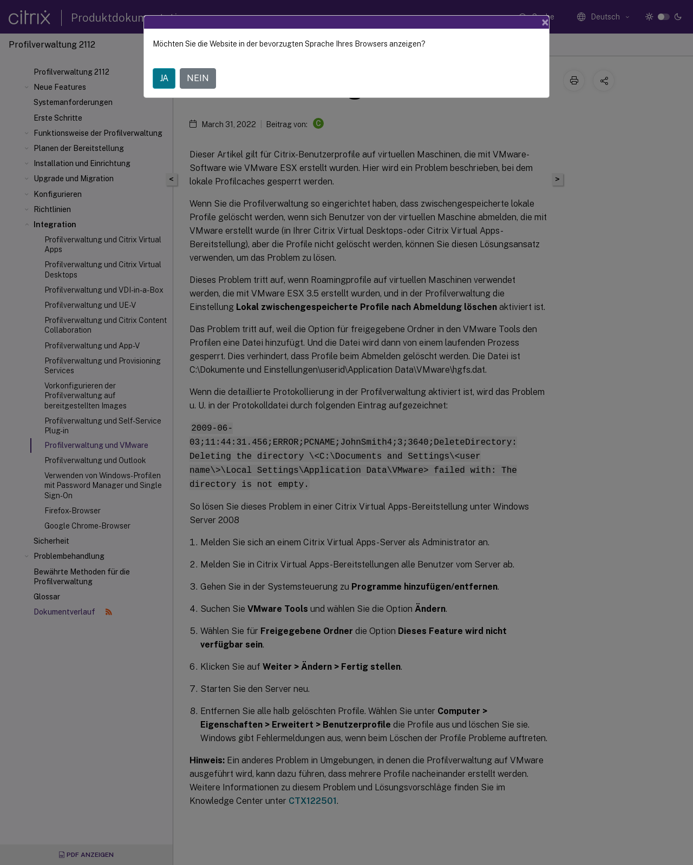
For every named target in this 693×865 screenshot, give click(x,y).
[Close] (545, 22)
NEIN (198, 78)
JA (164, 78)
